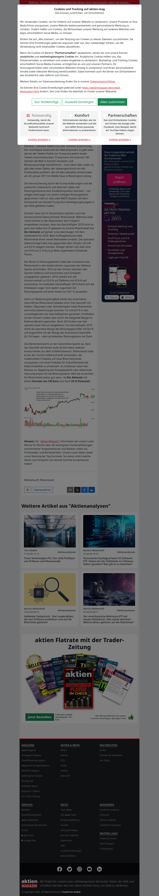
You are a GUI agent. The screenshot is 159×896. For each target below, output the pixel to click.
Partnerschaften (122, 115)
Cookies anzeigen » (39, 139)
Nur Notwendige (46, 102)
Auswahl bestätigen (79, 102)
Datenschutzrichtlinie (102, 81)
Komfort (82, 115)
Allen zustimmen (112, 102)
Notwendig (41, 115)
